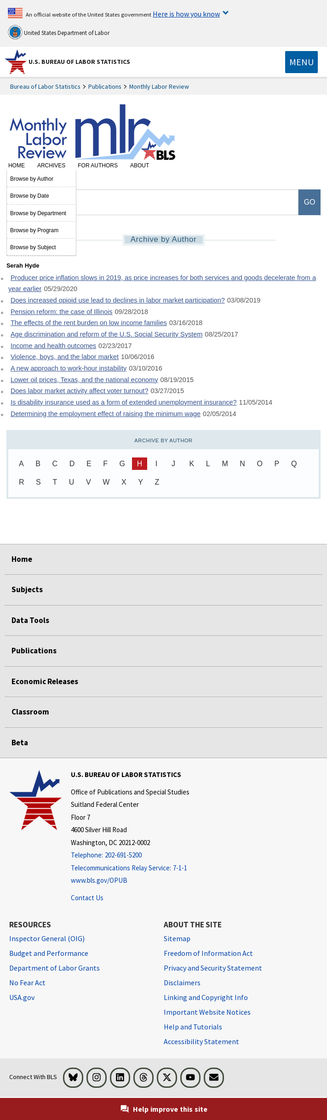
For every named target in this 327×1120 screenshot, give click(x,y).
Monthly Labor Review (159, 86)
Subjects (27, 589)
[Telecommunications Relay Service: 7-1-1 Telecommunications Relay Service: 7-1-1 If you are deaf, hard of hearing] (130, 868)
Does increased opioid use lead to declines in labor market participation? (118, 300)
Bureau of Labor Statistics (45, 86)
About (139, 165)
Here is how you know (186, 13)
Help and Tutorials (193, 1026)
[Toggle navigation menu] (301, 62)
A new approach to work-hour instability (68, 368)
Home (16, 165)
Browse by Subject (33, 247)
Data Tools (30, 620)
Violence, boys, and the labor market (65, 356)
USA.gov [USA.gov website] (21, 997)
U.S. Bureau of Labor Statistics (79, 61)
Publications (104, 86)
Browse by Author (31, 179)
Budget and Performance (48, 953)
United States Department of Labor (58, 32)
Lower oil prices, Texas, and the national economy (84, 379)
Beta (19, 742)
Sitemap (177, 938)
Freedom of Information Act (208, 953)
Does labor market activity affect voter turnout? (80, 390)
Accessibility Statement (201, 1041)
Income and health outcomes (53, 345)
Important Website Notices (207, 1012)
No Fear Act (27, 982)
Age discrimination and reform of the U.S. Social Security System (106, 334)
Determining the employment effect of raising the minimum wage (106, 413)
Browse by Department (38, 213)
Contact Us (87, 897)
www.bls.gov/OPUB (99, 880)
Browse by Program (34, 230)
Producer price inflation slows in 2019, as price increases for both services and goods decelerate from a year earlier (162, 283)
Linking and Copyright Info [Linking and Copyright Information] (206, 997)
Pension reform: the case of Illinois (62, 311)
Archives (51, 165)
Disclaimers (182, 982)
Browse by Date (29, 196)
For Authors (98, 165)
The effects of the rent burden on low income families (89, 322)
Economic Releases (44, 681)
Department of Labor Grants (54, 967)
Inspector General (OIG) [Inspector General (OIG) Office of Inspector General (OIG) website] (47, 938)
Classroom (30, 712)
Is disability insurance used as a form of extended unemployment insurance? (124, 402)
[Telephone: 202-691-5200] (130, 855)
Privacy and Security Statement (213, 967)
